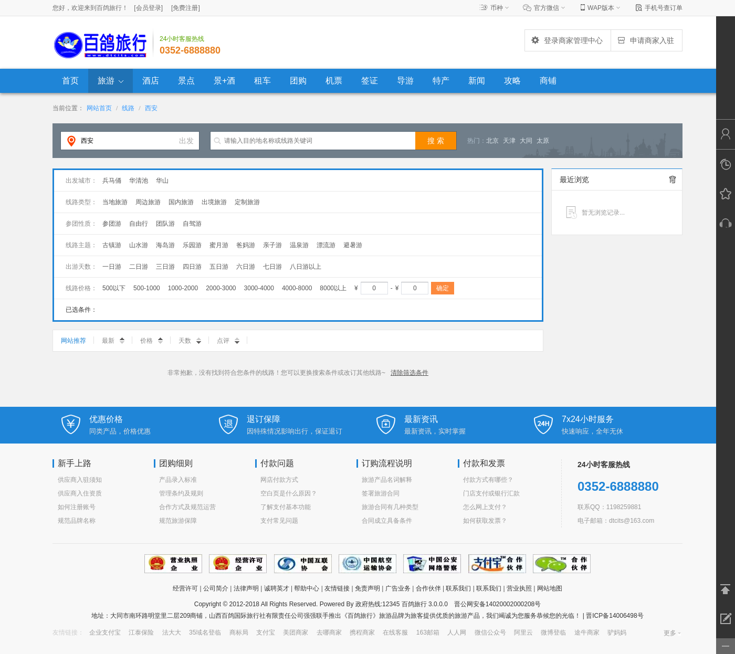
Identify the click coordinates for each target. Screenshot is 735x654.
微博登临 (553, 632)
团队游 (165, 223)
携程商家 (362, 632)
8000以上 (333, 288)
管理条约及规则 (181, 493)
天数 (189, 340)
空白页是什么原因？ (288, 493)
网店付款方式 (279, 479)
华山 (162, 180)
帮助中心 (306, 588)
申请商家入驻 (645, 40)
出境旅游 (214, 202)
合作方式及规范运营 (187, 507)
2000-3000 (221, 288)
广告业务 (398, 588)
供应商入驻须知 (80, 479)
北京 (492, 140)
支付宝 (265, 632)
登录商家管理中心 (566, 40)
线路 (128, 108)
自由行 (138, 223)
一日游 (111, 266)
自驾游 (192, 223)
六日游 (245, 266)
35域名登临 (205, 632)
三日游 (165, 266)
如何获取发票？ (485, 520)
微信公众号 (490, 632)
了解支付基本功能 (285, 507)
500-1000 (146, 288)
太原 (543, 140)
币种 (496, 8)
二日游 (138, 266)
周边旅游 (148, 202)
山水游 (138, 245)
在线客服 (395, 632)
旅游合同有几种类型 (390, 507)
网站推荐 (73, 340)
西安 (151, 108)
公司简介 (215, 588)
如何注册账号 (77, 507)
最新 (113, 340)
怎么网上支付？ (485, 507)
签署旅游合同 (381, 493)
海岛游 (165, 245)
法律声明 (246, 588)
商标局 (238, 632)
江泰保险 (141, 632)
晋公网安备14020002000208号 (497, 604)
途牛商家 (587, 632)
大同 (526, 140)
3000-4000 (259, 288)
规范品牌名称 (77, 520)
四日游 (192, 266)
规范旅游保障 (178, 520)
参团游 (111, 223)
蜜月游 (218, 245)
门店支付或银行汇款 (491, 493)
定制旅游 (247, 202)
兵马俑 (111, 180)
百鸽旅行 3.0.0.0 (425, 604)
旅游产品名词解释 (387, 479)
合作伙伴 (428, 588)
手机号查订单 (663, 8)
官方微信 (546, 8)
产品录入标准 (178, 479)
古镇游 (111, 245)
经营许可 (185, 588)
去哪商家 (329, 632)
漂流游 (326, 245)
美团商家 (295, 632)
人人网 (456, 632)
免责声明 (367, 588)
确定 (442, 288)
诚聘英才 (276, 588)
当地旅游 (115, 202)
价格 (151, 340)
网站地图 (549, 588)
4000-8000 (297, 288)
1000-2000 (183, 288)
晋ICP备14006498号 (614, 615)
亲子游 (272, 245)
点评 (228, 340)
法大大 (171, 632)
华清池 (138, 180)
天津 (509, 140)
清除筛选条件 (409, 372)
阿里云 (523, 632)
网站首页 (99, 108)
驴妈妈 (616, 632)
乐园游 (192, 245)
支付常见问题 (279, 520)
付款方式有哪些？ (488, 479)
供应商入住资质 (80, 493)
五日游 (218, 266)
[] (148, 8)
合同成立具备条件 (387, 520)
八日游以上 (305, 266)
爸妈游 (245, 245)
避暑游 (352, 245)
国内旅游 (181, 202)
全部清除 (672, 179)
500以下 (113, 288)
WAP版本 (600, 8)
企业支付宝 (105, 632)
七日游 (272, 266)
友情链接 (337, 588)
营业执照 (519, 588)
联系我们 (458, 588)
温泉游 (299, 245)
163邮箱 (427, 632)
